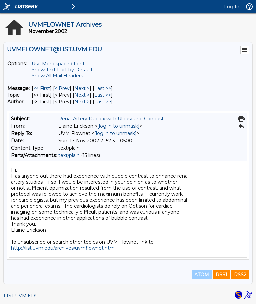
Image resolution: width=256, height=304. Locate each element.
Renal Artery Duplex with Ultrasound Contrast (111, 119)
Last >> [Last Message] (102, 88)
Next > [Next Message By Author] (82, 102)
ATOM (201, 275)
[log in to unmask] (118, 126)
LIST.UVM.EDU (21, 296)
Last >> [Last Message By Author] (102, 102)
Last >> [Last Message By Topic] (102, 95)
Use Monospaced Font (58, 64)
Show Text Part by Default (62, 70)
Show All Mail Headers (57, 76)
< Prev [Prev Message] (62, 88)
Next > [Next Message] (82, 88)
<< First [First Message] (41, 88)
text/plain (69, 155)
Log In (231, 7)
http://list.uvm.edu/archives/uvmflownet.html (63, 248)
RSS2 (240, 275)
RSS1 (221, 275)
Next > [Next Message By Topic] (82, 95)
